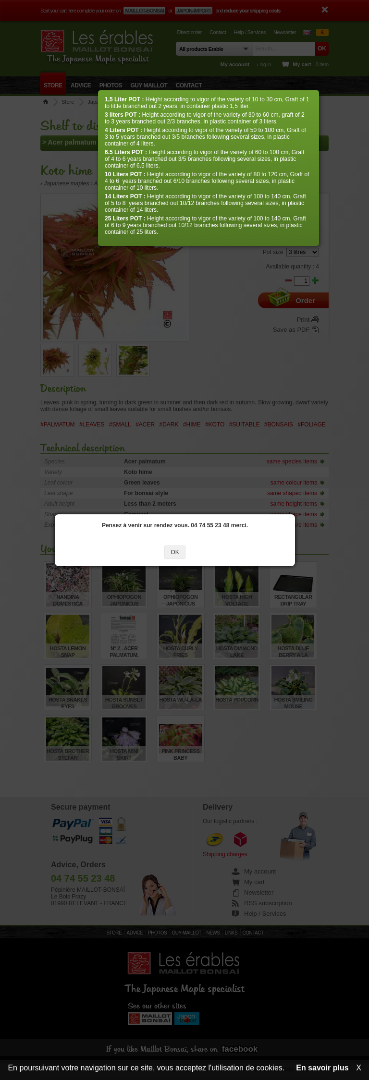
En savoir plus (322, 1068)
